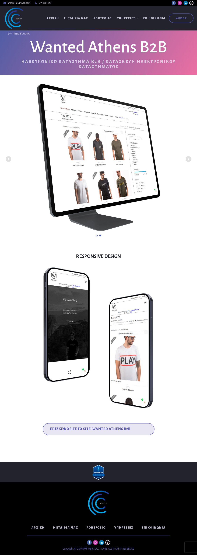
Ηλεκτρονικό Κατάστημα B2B (61, 61)
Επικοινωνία (154, 18)
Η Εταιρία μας (76, 18)
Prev (8, 159)
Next (188, 159)
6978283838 (44, 3)
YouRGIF (181, 18)
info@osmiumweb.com (18, 3)
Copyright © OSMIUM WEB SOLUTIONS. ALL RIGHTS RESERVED (99, 548)
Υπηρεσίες (126, 18)
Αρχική (53, 18)
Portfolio (102, 18)
